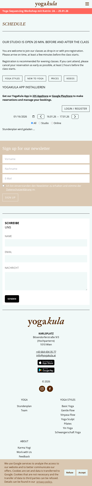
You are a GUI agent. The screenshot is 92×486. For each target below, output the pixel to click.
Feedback (24, 456)
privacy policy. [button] (44, 481)
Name (8, 236)
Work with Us (24, 452)
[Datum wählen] (24, 117)
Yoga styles (12, 78)
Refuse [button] (69, 472)
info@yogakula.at (46, 355)
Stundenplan (24, 406)
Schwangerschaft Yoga (68, 432)
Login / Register (75, 108)
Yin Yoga (68, 428)
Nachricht (12, 267)
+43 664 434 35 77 (46, 351)
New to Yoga (35, 78)
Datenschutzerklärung (19, 189)
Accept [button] (82, 472)
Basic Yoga (68, 406)
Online (56, 123)
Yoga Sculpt (67, 419)
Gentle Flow (67, 410)
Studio (44, 123)
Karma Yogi (24, 447)
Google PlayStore (62, 96)
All (33, 123)
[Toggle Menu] (87, 3)
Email (8, 252)
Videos (70, 78)
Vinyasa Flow (68, 414)
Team (24, 410)
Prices (55, 78)
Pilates (68, 423)
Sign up (10, 197)
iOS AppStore (40, 96)
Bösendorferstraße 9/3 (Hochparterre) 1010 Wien (46, 341)
